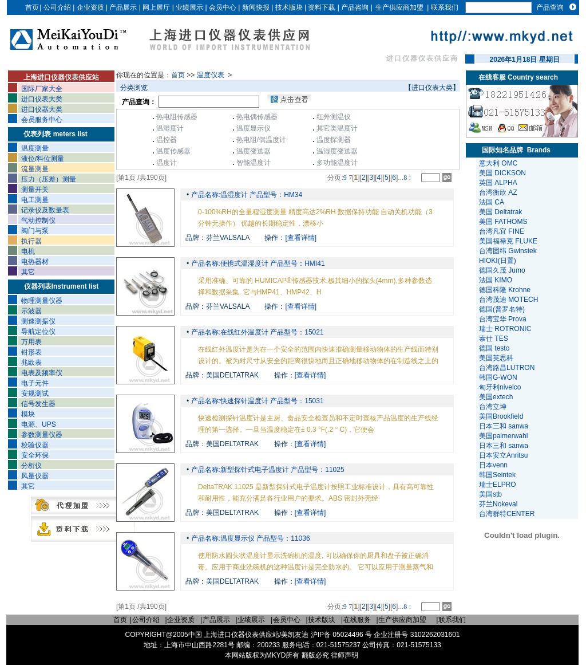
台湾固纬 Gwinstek (508, 251)
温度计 (166, 163)
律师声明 (344, 655)
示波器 (31, 311)
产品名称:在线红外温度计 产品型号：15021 (256, 332)
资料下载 (321, 7)
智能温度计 (253, 163)
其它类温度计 (337, 128)
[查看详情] (301, 238)
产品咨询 (355, 7)
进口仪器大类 (41, 109)
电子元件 (35, 383)
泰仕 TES (493, 339)
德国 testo (494, 348)
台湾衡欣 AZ (498, 192)
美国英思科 (496, 358)
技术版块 (289, 7)
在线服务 (357, 620)
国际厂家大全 (41, 89)
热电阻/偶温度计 (261, 140)
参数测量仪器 (41, 435)
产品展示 (123, 7)
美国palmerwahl (504, 436)
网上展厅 (156, 7)
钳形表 (31, 352)
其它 (28, 272)
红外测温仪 (333, 117)
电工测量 (35, 200)
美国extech (497, 397)
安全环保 (35, 455)
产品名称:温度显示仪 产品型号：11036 (249, 538)
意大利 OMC (498, 163)
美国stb (492, 494)
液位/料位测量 (42, 159)
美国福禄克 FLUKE (508, 241)
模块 (28, 414)
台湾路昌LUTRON (506, 368)
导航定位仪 (38, 332)
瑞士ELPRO (498, 485)
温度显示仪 (253, 128)
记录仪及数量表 (45, 210)
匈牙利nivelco (501, 387)
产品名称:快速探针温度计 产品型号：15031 (256, 401)
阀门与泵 (35, 231)
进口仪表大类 (41, 99)
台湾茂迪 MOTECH (508, 300)
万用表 (31, 342)
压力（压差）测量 (48, 179)
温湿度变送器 (337, 151)
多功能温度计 (337, 163)
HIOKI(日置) (497, 261)
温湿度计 (170, 128)
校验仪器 (35, 445)
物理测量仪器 (41, 301)
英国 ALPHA (498, 183)
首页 (32, 7)
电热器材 (35, 262)
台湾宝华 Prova (502, 319)
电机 (28, 251)
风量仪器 (35, 476)
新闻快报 (256, 7)
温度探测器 (333, 140)
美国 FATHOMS (503, 222)
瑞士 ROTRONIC (505, 329)
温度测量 (35, 148)
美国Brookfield (502, 416)
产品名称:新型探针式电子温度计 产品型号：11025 (266, 470)
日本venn (494, 465)
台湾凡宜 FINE (501, 231)
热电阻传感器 (176, 117)
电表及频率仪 (41, 373)
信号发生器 (38, 404)
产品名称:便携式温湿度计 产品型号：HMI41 (256, 263)
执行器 (31, 241)
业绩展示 (189, 7)
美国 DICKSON (502, 173)
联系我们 (444, 7)
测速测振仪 (38, 321)
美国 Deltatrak (500, 212)
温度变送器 (253, 151)
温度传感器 (173, 151)
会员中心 (222, 7)
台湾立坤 (492, 407)
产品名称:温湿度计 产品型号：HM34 (245, 195)
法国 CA (491, 202)
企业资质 (90, 7)
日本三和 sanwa (504, 426)
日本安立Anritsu (504, 455)
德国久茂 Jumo (502, 270)
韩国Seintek (498, 475)
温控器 (166, 140)
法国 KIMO (495, 280)
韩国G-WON (499, 377)
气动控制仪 (38, 221)
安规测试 (35, 393)
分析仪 (31, 466)
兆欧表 (31, 363)
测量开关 (35, 190)
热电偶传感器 (257, 117)
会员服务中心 (41, 120)
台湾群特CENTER (508, 514)
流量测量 (35, 169)
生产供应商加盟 (399, 7)
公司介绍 (57, 7)
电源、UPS (38, 424)
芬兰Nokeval (499, 504)
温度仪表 (211, 75)
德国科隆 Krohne (504, 290)
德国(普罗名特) (502, 309)
